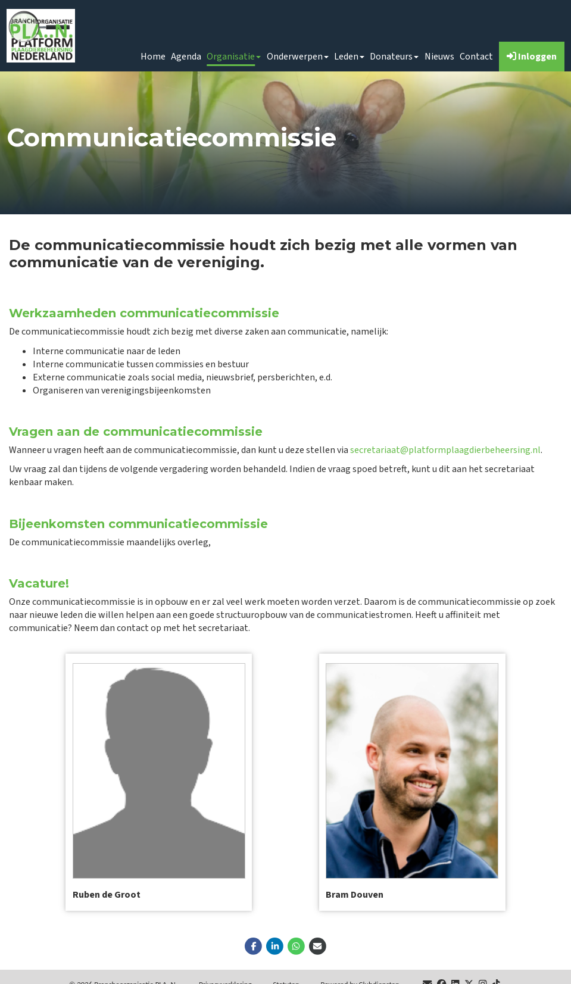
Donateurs (394, 56)
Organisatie (234, 56)
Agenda (186, 56)
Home (153, 56)
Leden (349, 56)
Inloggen (532, 56)
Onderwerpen (298, 56)
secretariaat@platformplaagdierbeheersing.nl (445, 450)
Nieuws (439, 56)
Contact (476, 56)
